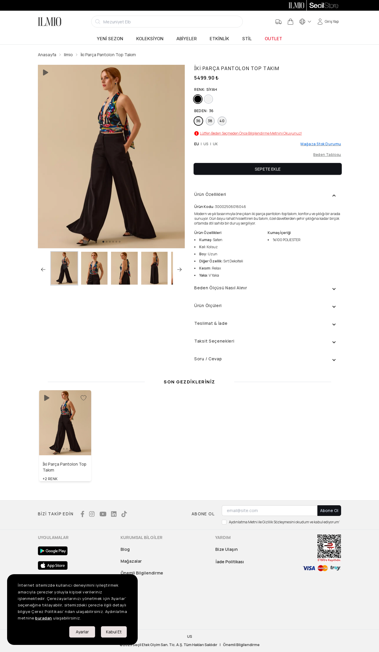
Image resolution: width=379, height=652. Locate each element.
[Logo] (49, 21)
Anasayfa (47, 54)
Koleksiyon (149, 38)
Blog (125, 549)
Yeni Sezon (110, 38)
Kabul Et (114, 632)
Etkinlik (219, 38)
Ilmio (68, 54)
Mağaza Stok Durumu (321, 144)
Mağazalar (131, 561)
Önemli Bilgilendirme (142, 573)
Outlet (273, 38)
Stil (247, 38)
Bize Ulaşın (226, 549)
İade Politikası (230, 561)
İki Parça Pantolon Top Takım (108, 54)
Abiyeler (186, 38)
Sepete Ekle (267, 169)
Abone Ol (329, 510)
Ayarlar (82, 632)
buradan (43, 618)
